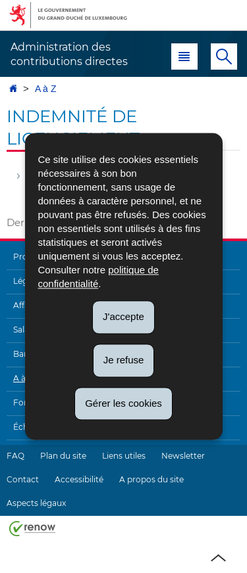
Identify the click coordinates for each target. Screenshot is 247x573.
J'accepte (123, 316)
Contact (23, 479)
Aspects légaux (36, 503)
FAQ (15, 456)
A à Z (46, 89)
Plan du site (63, 456)
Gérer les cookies (123, 403)
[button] (184, 56)
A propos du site (151, 479)
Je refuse (123, 359)
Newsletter (183, 456)
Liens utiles (124, 456)
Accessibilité (79, 479)
